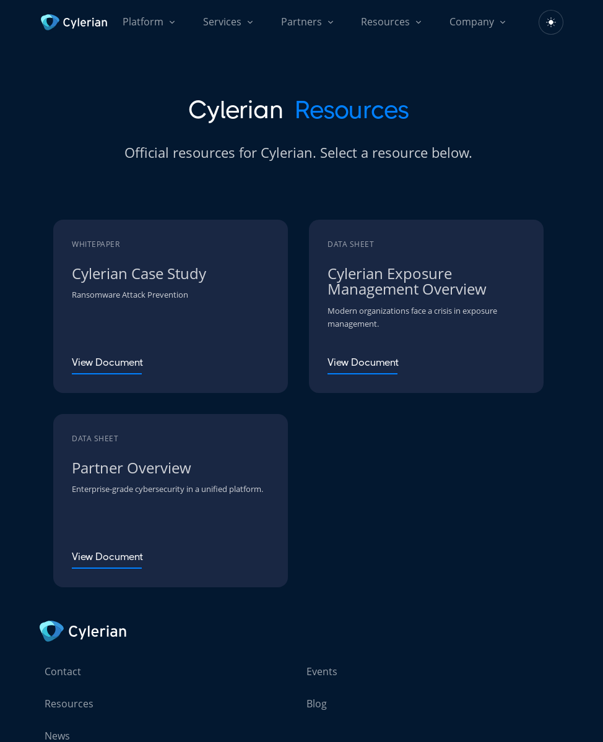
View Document (107, 362)
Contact (63, 671)
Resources (69, 703)
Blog (316, 703)
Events (321, 671)
